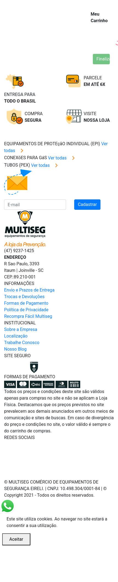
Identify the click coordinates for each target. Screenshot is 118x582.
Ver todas (62, 158)
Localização (15, 336)
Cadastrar (87, 204)
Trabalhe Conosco (21, 342)
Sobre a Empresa (20, 329)
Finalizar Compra (103, 59)
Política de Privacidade (26, 309)
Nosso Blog (15, 349)
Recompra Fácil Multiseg (28, 316)
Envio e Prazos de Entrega (29, 290)
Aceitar (16, 539)
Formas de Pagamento (26, 303)
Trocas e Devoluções (24, 296)
